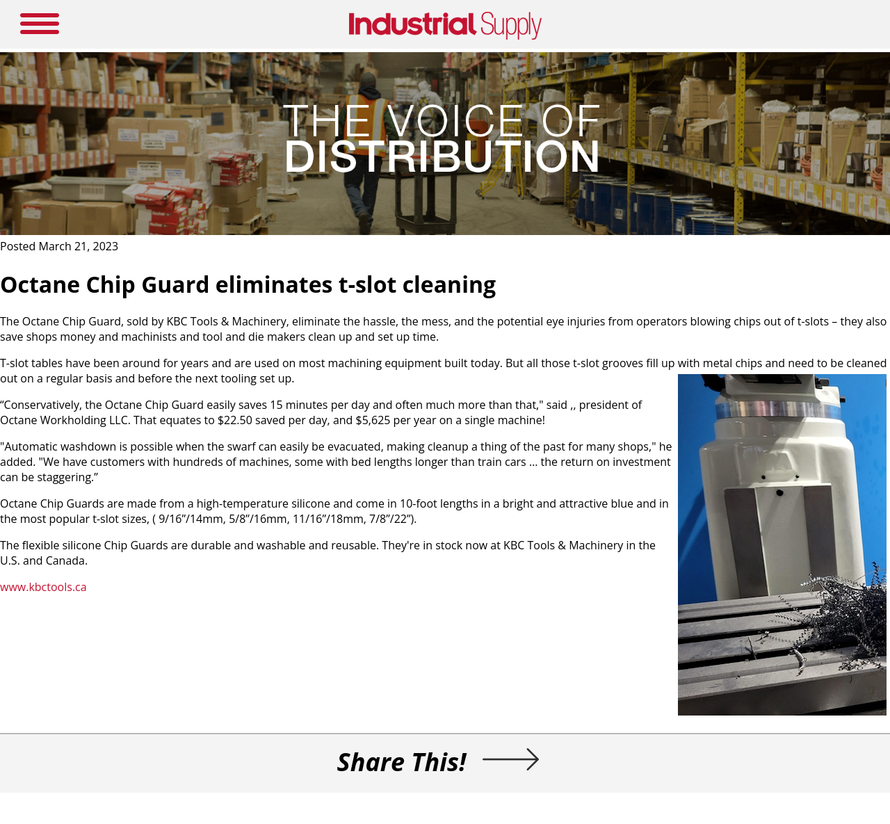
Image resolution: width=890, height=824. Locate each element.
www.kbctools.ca (43, 587)
